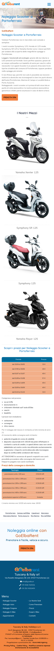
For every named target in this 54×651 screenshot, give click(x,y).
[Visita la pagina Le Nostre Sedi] (40, 600)
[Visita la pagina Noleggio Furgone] (14, 608)
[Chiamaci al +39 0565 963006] (27, 585)
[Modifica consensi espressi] (39, 646)
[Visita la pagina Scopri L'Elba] (40, 612)
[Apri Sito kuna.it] (40, 642)
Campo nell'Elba (23, 513)
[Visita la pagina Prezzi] (40, 608)
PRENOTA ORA (10, 97)
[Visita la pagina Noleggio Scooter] (14, 600)
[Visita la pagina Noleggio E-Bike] (14, 612)
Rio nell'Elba (46, 516)
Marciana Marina (10, 516)
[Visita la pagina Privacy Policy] (9, 646)
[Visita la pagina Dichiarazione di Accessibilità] (27, 648)
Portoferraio (10, 513)
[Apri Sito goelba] (14, 616)
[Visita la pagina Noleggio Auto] (14, 604)
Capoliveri (35, 513)
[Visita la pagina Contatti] (40, 616)
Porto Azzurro (23, 516)
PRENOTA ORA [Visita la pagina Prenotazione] (27, 548)
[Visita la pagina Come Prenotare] (40, 604)
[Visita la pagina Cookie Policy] (22, 646)
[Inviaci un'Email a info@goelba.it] (27, 581)
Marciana (45, 513)
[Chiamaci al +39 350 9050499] (27, 588)
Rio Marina (35, 516)
